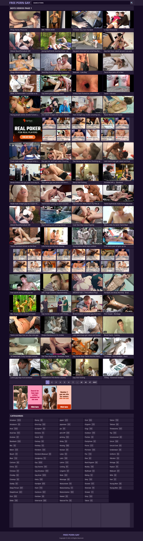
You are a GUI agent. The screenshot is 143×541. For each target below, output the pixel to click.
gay (38, 462)
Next (95, 382)
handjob (40, 483)
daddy (14, 483)
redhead (90, 470)
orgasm (90, 424)
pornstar (90, 449)
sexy (88, 479)
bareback (15, 441)
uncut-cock (116, 445)
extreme (39, 432)
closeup (14, 479)
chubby (14, 475)
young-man (116, 483)
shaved (89, 483)
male (64, 475)
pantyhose (90, 441)
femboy (39, 445)
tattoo (114, 420)
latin (64, 458)
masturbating (66, 487)
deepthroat (16, 492)
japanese (65, 424)
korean (64, 449)
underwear (116, 449)
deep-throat (16, 487)
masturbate (66, 483)
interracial (41, 500)
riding (89, 475)
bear (14, 458)
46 (85, 382)
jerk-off (65, 432)
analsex (14, 437)
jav (62, 428)
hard (39, 487)
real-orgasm (91, 462)
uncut (114, 441)
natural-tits (66, 500)
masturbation (67, 492)
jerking (64, 437)
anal (14, 428)
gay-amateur (42, 470)
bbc (13, 445)
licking (64, 466)
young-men (116, 487)
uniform (114, 454)
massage (65, 479)
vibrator (114, 458)
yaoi (113, 479)
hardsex (39, 496)
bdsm (14, 449)
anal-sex (15, 432)
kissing (64, 445)
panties (89, 437)
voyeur (114, 466)
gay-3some (41, 466)
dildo (14, 500)
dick (13, 496)
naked (64, 496)
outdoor (90, 432)
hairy (39, 479)
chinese (14, 470)
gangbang (40, 458)
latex (63, 454)
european (40, 428)
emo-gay (40, 424)
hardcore (40, 492)
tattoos (114, 424)
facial (39, 437)
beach (14, 454)
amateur (15, 420)
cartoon (14, 462)
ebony (39, 420)
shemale (90, 487)
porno (89, 445)
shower (89, 492)
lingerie (64, 470)
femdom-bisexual (43, 454)
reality (89, 466)
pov (88, 454)
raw (88, 458)
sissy (89, 496)
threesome (116, 428)
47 (90, 382)
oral (88, 420)
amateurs (15, 424)
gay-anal (40, 475)
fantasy (39, 441)
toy (113, 432)
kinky (63, 441)
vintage (114, 462)
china (14, 466)
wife (113, 475)
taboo (89, 500)
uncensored (116, 437)
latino (64, 462)
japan (64, 420)
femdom (40, 449)
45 (81, 382)
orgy (89, 428)
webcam (115, 470)
